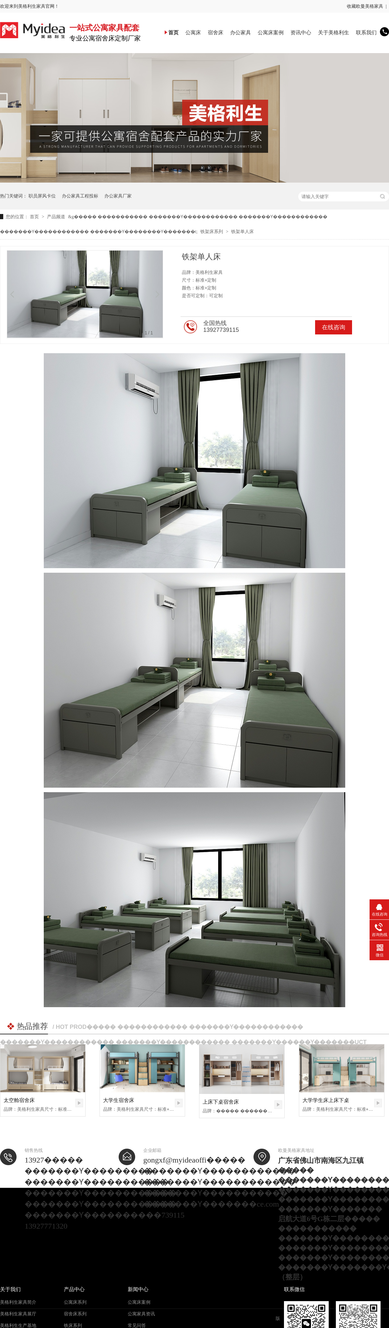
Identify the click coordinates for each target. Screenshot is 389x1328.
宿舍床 (215, 32)
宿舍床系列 (75, 1313)
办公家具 (240, 32)
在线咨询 (333, 327)
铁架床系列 (212, 231)
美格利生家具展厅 (18, 1313)
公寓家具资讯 (141, 1313)
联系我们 (366, 32)
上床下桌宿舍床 (221, 1102)
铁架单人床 (242, 231)
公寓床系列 (75, 1302)
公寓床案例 (271, 32)
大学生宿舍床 (118, 1100)
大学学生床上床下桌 (325, 1100)
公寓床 (193, 32)
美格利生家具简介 (18, 1302)
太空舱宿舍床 (19, 1100)
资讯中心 (300, 32)
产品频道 (56, 216)
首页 (173, 32)
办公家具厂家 (118, 195)
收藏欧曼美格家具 (365, 6)
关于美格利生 (333, 32)
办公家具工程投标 (80, 195)
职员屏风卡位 (42, 195)
